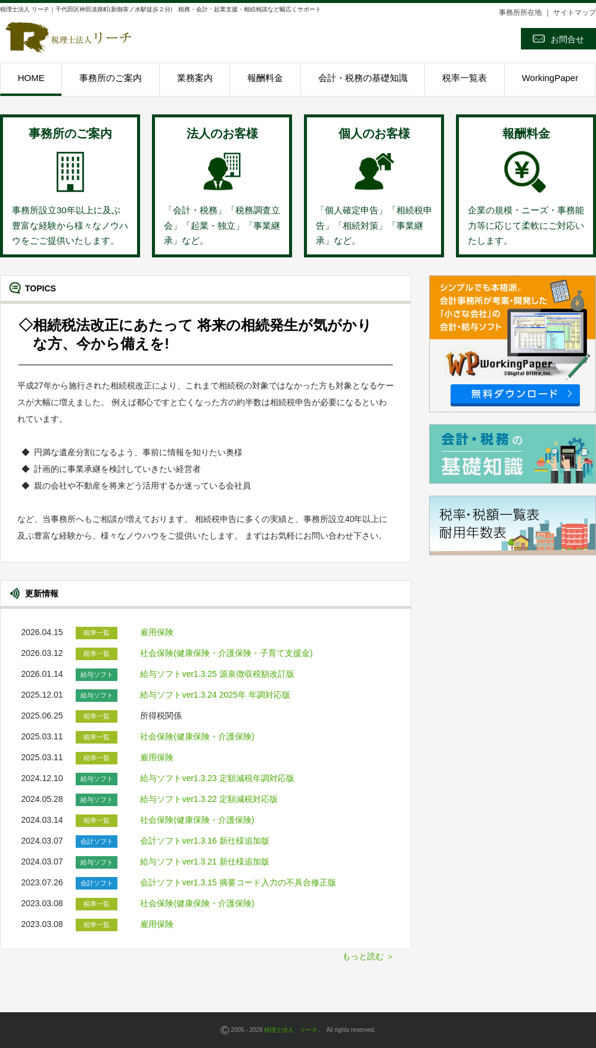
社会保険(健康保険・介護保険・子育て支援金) (226, 653)
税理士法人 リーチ (291, 1030)
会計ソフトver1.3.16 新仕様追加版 (204, 840)
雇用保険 (156, 632)
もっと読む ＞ (368, 956)
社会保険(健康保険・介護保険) (197, 736)
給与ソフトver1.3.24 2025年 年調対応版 (216, 694)
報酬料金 (265, 78)
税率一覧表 (464, 78)
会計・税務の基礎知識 (363, 78)
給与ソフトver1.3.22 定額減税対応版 (210, 799)
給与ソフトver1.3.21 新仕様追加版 (205, 861)
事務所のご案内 (110, 78)
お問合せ (558, 39)
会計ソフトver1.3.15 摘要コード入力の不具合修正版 (238, 882)
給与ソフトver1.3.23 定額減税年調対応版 (218, 778)
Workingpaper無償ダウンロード (512, 343)
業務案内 (195, 78)
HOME (31, 78)
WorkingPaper (550, 78)
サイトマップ (574, 12)
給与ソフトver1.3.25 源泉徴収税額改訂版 (218, 674)
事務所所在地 (520, 12)
